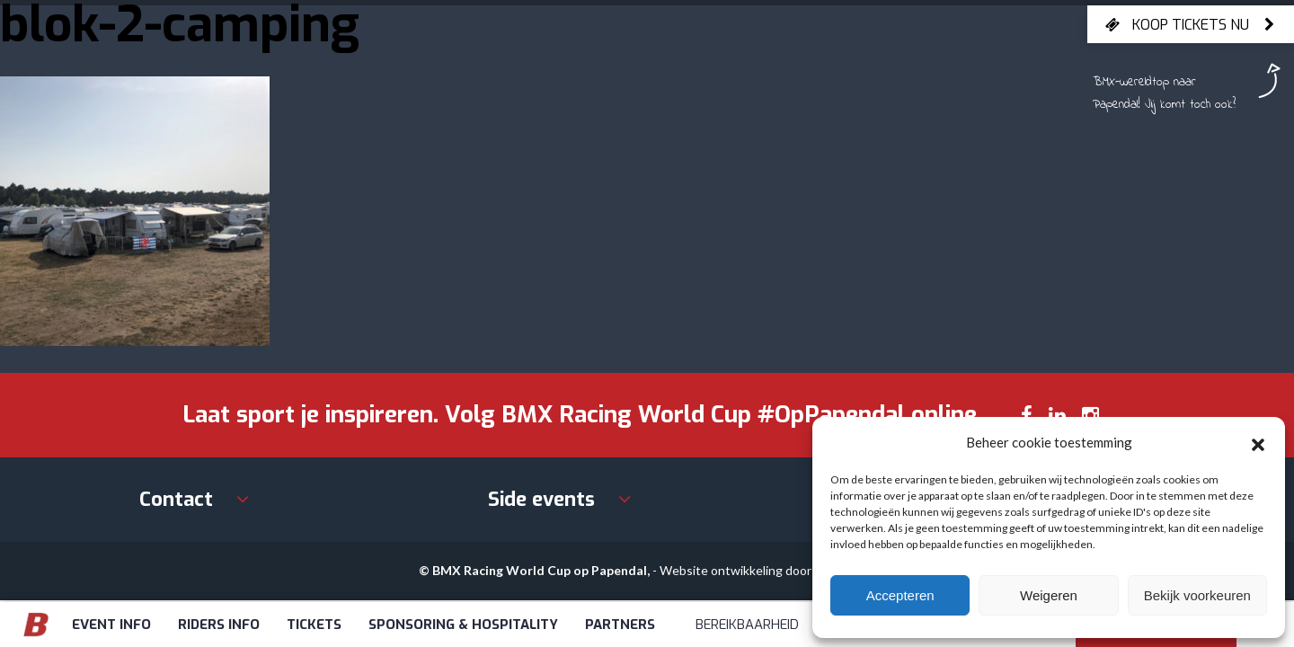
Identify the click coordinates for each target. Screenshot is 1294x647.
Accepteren (900, 595)
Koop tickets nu (1191, 24)
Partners (620, 625)
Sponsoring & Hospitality (463, 625)
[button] (1258, 442)
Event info (111, 625)
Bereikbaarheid (747, 625)
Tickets (314, 625)
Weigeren (1048, 595)
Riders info (219, 625)
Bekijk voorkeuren (1197, 595)
